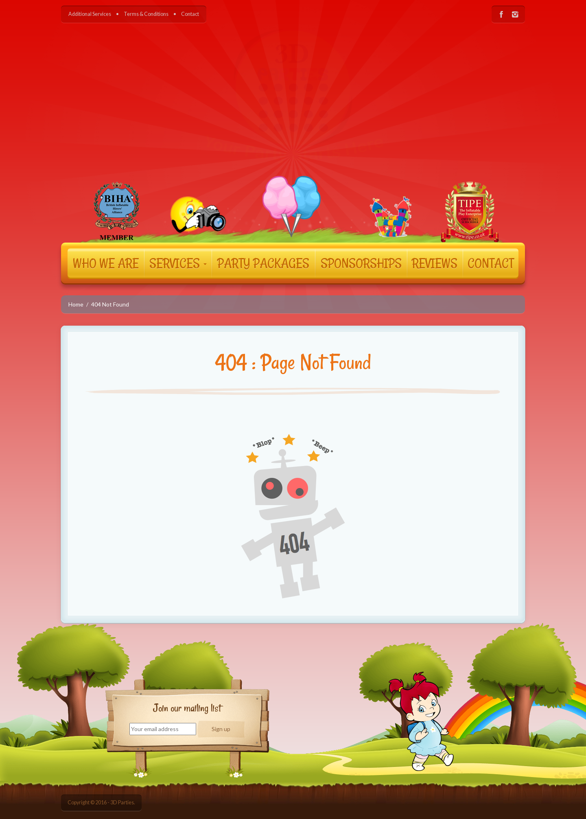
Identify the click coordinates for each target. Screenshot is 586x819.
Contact (190, 14)
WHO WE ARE (106, 263)
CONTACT (491, 263)
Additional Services (89, 14)
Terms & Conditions (146, 14)
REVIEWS (434, 263)
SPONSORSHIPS (361, 263)
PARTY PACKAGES (263, 263)
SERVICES (178, 263)
